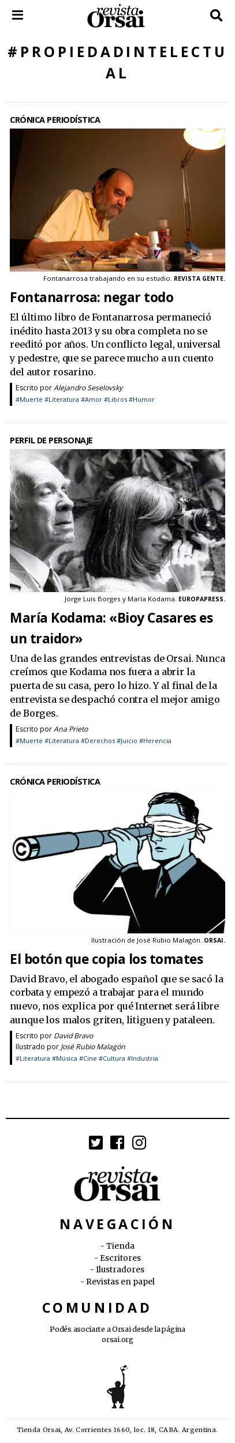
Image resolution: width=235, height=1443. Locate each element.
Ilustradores (120, 1270)
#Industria (142, 1058)
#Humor (142, 399)
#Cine (88, 1058)
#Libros (115, 399)
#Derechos (98, 740)
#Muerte (29, 399)
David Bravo (73, 1036)
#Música (64, 1058)
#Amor (91, 399)
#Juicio (127, 740)
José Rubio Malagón (93, 1047)
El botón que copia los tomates (106, 959)
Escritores (120, 1258)
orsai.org (117, 1339)
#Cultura (112, 1058)
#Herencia (155, 740)
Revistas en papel (120, 1282)
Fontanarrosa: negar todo (91, 297)
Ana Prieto (71, 729)
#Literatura (61, 399)
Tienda (120, 1246)
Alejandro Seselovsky (88, 388)
